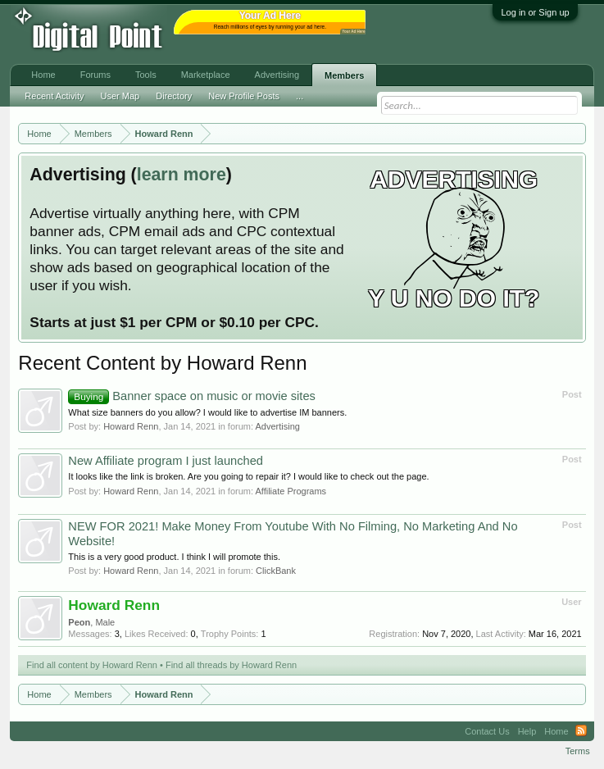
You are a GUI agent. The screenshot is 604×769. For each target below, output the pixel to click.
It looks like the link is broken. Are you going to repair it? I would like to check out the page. (248, 476)
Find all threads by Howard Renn (231, 665)
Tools (146, 75)
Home (43, 75)
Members (344, 75)
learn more (181, 174)
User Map (120, 96)
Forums (95, 75)
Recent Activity (54, 96)
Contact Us (487, 731)
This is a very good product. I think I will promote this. (174, 557)
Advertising (277, 426)
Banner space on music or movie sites (192, 396)
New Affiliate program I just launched (165, 460)
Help (527, 731)
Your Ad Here (353, 32)
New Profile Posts (243, 96)
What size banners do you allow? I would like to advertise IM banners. (207, 412)
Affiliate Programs (290, 491)
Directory (174, 96)
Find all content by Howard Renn (91, 665)
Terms (577, 751)
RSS (581, 731)
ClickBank (276, 571)
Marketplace (205, 75)
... (299, 96)
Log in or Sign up (535, 12)
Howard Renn (130, 426)
